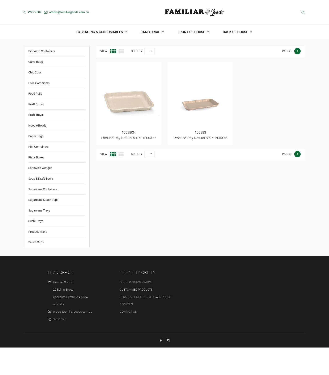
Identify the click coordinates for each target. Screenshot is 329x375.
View (103, 78)
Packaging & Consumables (100, 32)
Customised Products (136, 317)
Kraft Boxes (36, 131)
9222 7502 (32, 12)
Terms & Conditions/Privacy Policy (145, 324)
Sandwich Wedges (40, 195)
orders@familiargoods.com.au (66, 12)
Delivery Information (136, 309)
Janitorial (151, 32)
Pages (286, 78)
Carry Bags (35, 89)
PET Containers (38, 174)
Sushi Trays (35, 248)
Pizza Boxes (36, 184)
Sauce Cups (36, 269)
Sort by (136, 78)
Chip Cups (35, 100)
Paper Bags (35, 163)
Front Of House (192, 32)
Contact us (128, 339)
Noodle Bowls (37, 153)
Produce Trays (37, 259)
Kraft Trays (35, 142)
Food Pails (35, 121)
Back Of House (236, 32)
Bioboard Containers (41, 78)
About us (126, 331)
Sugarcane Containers (42, 216)
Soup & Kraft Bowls (41, 206)
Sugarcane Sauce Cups (43, 227)
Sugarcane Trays (39, 237)
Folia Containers (39, 110)
